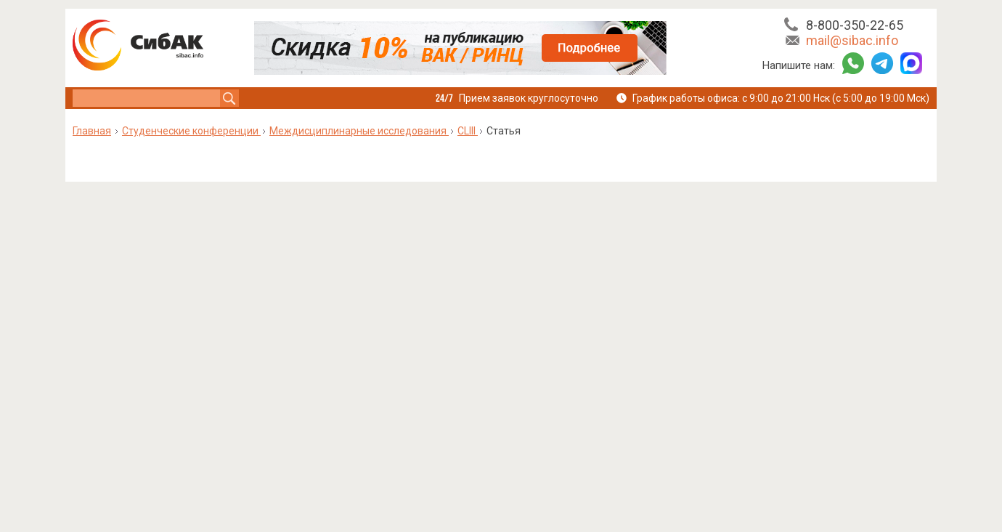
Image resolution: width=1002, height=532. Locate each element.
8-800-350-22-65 (854, 25)
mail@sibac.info (852, 40)
